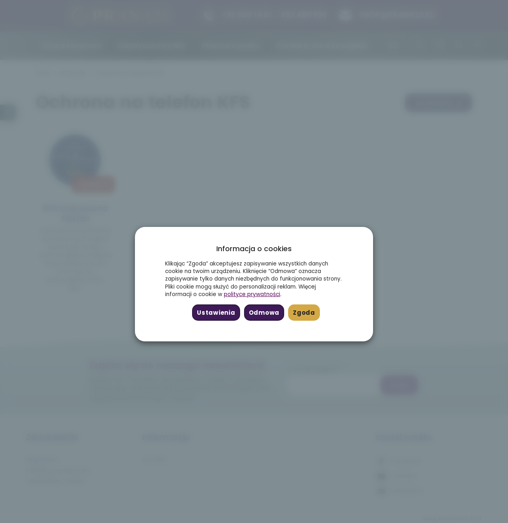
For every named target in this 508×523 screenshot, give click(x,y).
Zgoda (304, 312)
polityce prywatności (252, 294)
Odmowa (264, 312)
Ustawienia (216, 312)
